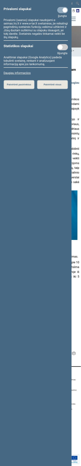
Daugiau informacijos (17, 73)
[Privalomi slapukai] (62, 10)
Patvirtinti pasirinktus (19, 84)
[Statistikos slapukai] (62, 47)
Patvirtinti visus (52, 84)
